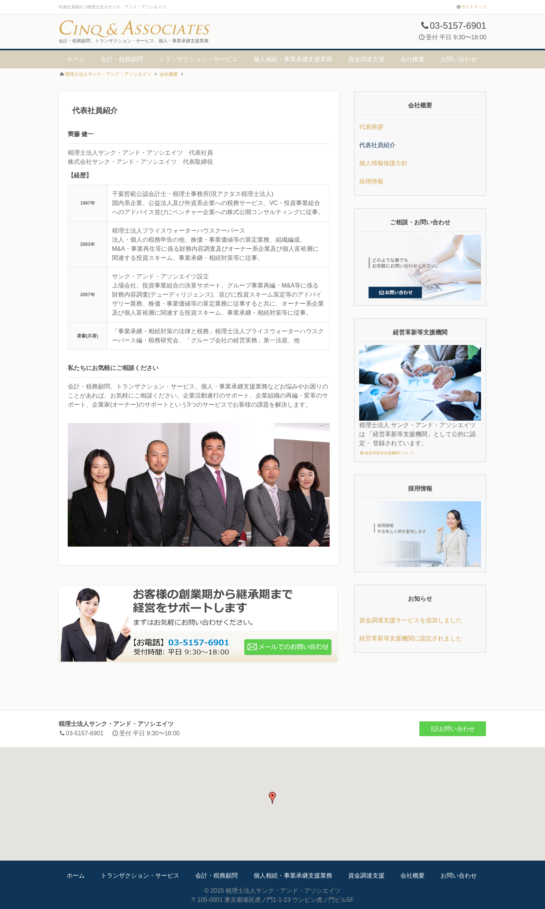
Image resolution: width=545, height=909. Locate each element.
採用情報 (371, 181)
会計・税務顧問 (122, 59)
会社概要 (412, 59)
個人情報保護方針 (383, 163)
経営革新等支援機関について (386, 453)
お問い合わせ (459, 59)
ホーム (76, 59)
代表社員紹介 (377, 145)
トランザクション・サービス (198, 59)
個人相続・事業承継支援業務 (293, 59)
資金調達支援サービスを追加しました (410, 620)
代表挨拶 (371, 127)
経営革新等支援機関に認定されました (410, 638)
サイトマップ (473, 7)
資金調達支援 (366, 59)
